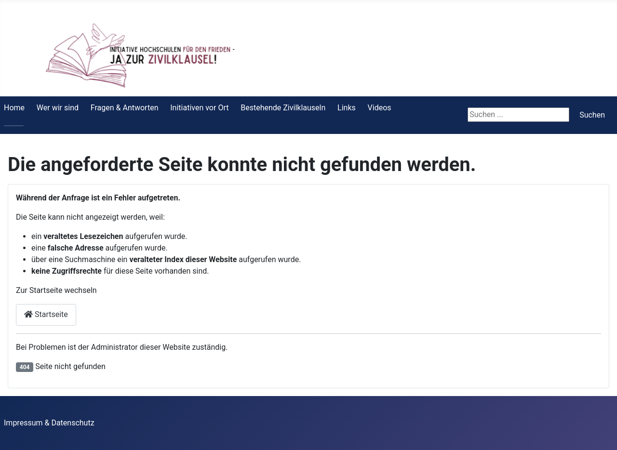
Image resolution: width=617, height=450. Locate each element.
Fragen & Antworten (125, 107)
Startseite (46, 314)
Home (14, 107)
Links (346, 107)
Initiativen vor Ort (199, 107)
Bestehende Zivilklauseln (283, 107)
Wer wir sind (58, 107)
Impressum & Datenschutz (49, 422)
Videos (379, 107)
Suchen (592, 114)
